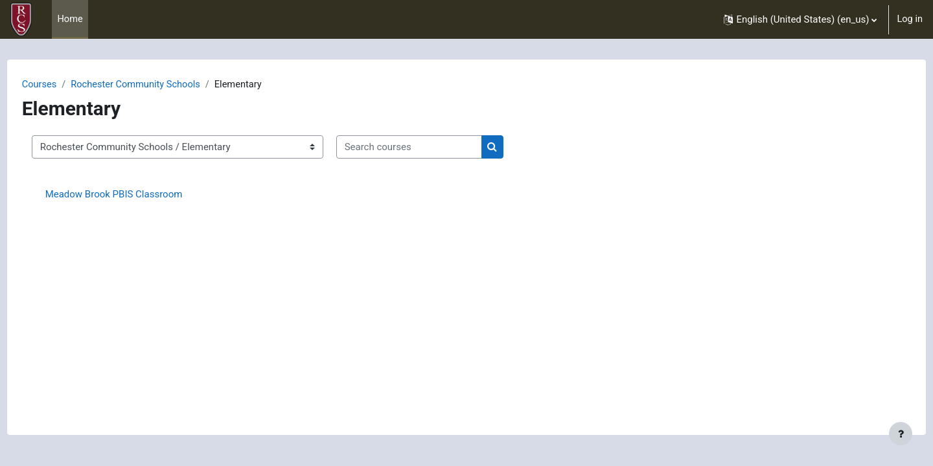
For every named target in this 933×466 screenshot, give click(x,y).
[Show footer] (900, 433)
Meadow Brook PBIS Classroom (138, 195)
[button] (799, 19)
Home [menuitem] (70, 19)
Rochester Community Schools (162, 85)
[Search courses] (433, 148)
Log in (909, 19)
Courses (64, 85)
